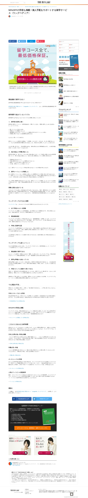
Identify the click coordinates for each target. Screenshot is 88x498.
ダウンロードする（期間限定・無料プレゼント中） (32, 428)
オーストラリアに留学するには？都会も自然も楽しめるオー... (71, 168)
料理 (71, 199)
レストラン (61, 194)
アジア (61, 50)
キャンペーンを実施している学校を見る (19, 317)
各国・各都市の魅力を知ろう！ (71, 91)
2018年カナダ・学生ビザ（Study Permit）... (71, 115)
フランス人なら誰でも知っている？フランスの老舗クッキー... (71, 139)
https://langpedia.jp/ (16, 465)
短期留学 (68, 196)
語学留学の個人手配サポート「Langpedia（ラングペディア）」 (24, 106)
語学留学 (66, 199)
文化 (60, 191)
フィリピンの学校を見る (16, 381)
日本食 (73, 196)
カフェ (70, 191)
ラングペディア (12, 204)
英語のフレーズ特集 (68, 103)
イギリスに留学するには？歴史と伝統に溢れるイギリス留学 (71, 162)
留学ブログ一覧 (28, 493)
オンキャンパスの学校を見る (17, 368)
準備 (60, 199)
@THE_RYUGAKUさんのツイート (65, 203)
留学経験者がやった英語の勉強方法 (71, 97)
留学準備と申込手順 (68, 79)
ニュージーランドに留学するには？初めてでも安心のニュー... (71, 174)
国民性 (65, 191)
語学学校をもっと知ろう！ (70, 85)
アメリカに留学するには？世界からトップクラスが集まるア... (71, 150)
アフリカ (71, 50)
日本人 (72, 194)
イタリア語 (66, 189)
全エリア (61, 41)
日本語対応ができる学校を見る (17, 301)
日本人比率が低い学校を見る (17, 343)
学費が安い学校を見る (15, 355)
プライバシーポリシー (29, 490)
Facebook (27, 492)
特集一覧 (77, 106)
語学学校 (72, 189)
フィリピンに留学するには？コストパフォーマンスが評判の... (71, 180)
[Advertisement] (44, 29)
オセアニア (72, 47)
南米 (70, 44)
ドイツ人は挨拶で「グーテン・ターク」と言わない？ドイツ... (71, 127)
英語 (60, 189)
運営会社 (27, 489)
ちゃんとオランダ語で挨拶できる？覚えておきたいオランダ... (71, 133)
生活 (67, 194)
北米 (60, 44)
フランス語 (61, 196)
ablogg (20, 492)
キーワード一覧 (76, 201)
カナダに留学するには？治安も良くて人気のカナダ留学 (71, 156)
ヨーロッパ (62, 47)
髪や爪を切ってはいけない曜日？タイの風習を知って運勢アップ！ (71, 121)
